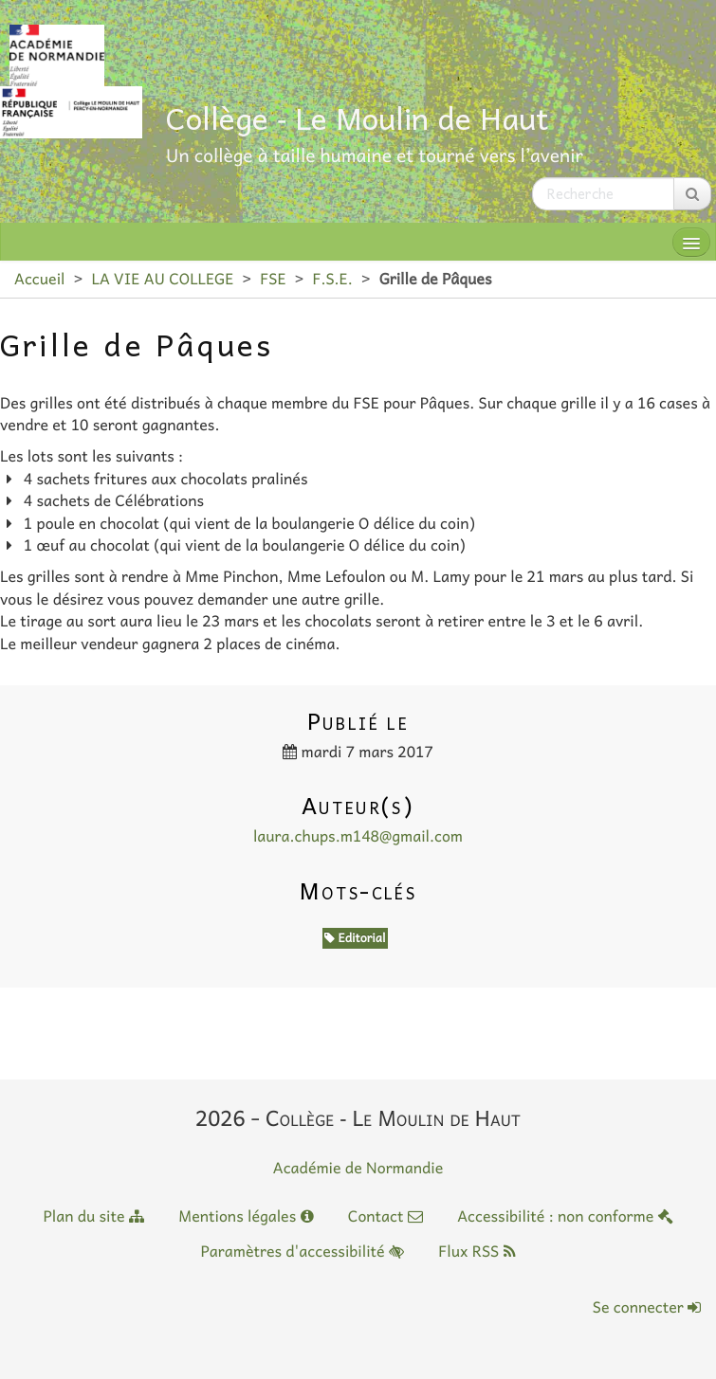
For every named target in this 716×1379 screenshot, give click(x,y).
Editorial (354, 937)
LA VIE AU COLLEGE (162, 278)
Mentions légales (245, 1216)
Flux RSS (476, 1251)
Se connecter (647, 1307)
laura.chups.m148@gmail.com (358, 836)
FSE (272, 278)
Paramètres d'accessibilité (301, 1251)
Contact (385, 1216)
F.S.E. (332, 278)
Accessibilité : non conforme (564, 1216)
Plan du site (93, 1216)
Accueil (39, 278)
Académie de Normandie (358, 1167)
